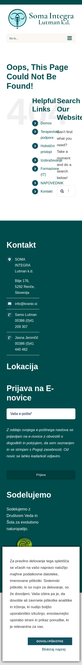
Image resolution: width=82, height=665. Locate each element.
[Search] (62, 191)
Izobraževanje (52, 160)
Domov (46, 123)
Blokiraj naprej (54, 649)
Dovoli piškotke (50, 641)
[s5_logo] (25, 538)
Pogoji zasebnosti (46, 449)
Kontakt (46, 191)
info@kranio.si (26, 304)
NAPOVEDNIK (52, 183)
